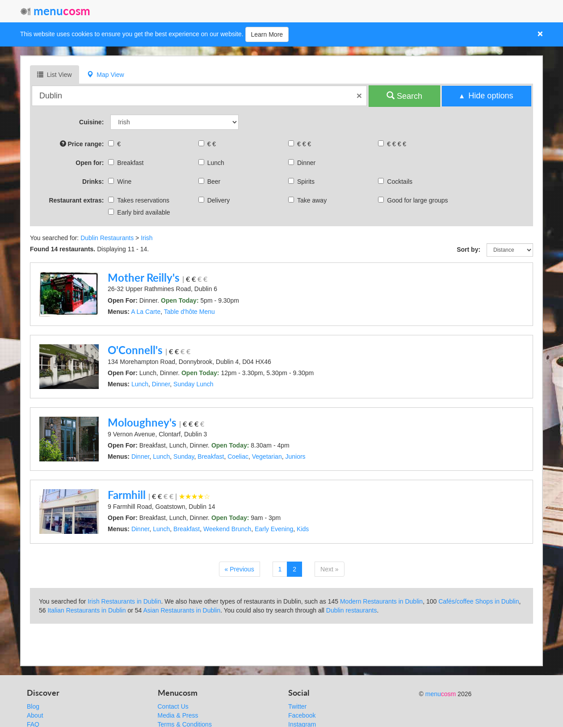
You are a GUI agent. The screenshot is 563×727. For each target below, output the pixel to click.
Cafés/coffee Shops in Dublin (478, 601)
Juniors (295, 456)
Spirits (302, 181)
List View (54, 74)
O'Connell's (135, 349)
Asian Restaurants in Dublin (182, 610)
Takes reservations (139, 200)
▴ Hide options (486, 95)
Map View (105, 74)
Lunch (212, 162)
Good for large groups (414, 200)
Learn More (267, 34)
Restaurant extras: (76, 200)
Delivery (215, 200)
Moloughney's (142, 422)
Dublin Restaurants (107, 237)
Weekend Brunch (227, 529)
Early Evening (274, 529)
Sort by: (468, 249)
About (35, 715)
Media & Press (178, 715)
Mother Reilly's (144, 277)
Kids (303, 529)
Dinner (302, 162)
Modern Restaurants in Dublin (381, 601)
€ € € (300, 144)
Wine (120, 181)
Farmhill (127, 494)
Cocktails (396, 181)
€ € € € (393, 144)
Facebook (301, 715)
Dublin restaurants (351, 610)
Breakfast (126, 162)
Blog (33, 706)
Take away (308, 200)
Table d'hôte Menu (189, 311)
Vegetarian (267, 456)
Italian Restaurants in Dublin (86, 610)
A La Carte (145, 311)
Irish (146, 237)
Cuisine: (91, 122)
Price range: (82, 144)
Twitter (297, 706)
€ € (208, 144)
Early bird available (140, 212)
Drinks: (93, 181)
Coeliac (237, 456)
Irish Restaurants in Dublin (124, 601)
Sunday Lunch (193, 384)
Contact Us (173, 706)
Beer (211, 181)
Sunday (183, 456)
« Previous (239, 569)
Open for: (90, 162)
